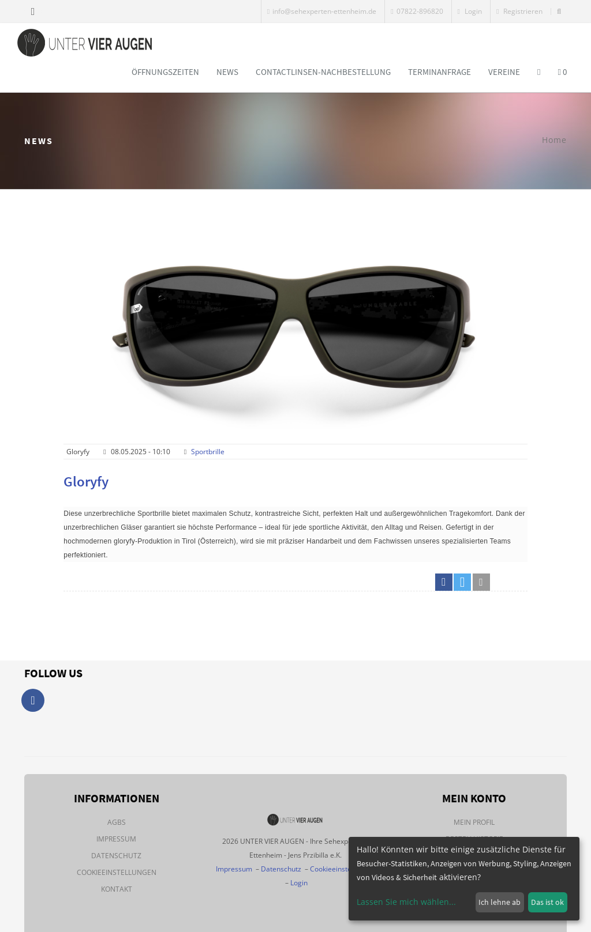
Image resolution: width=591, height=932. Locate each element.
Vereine (504, 71)
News (227, 71)
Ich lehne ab (499, 902)
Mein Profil (474, 822)
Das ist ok (547, 902)
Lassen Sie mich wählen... (406, 901)
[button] (443, 582)
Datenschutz (116, 856)
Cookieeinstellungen (116, 872)
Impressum (116, 839)
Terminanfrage (439, 71)
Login (470, 11)
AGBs (116, 822)
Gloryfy (86, 481)
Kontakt (116, 889)
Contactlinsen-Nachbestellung (323, 71)
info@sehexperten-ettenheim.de (321, 11)
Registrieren (519, 11)
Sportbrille (208, 451)
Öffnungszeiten (165, 71)
